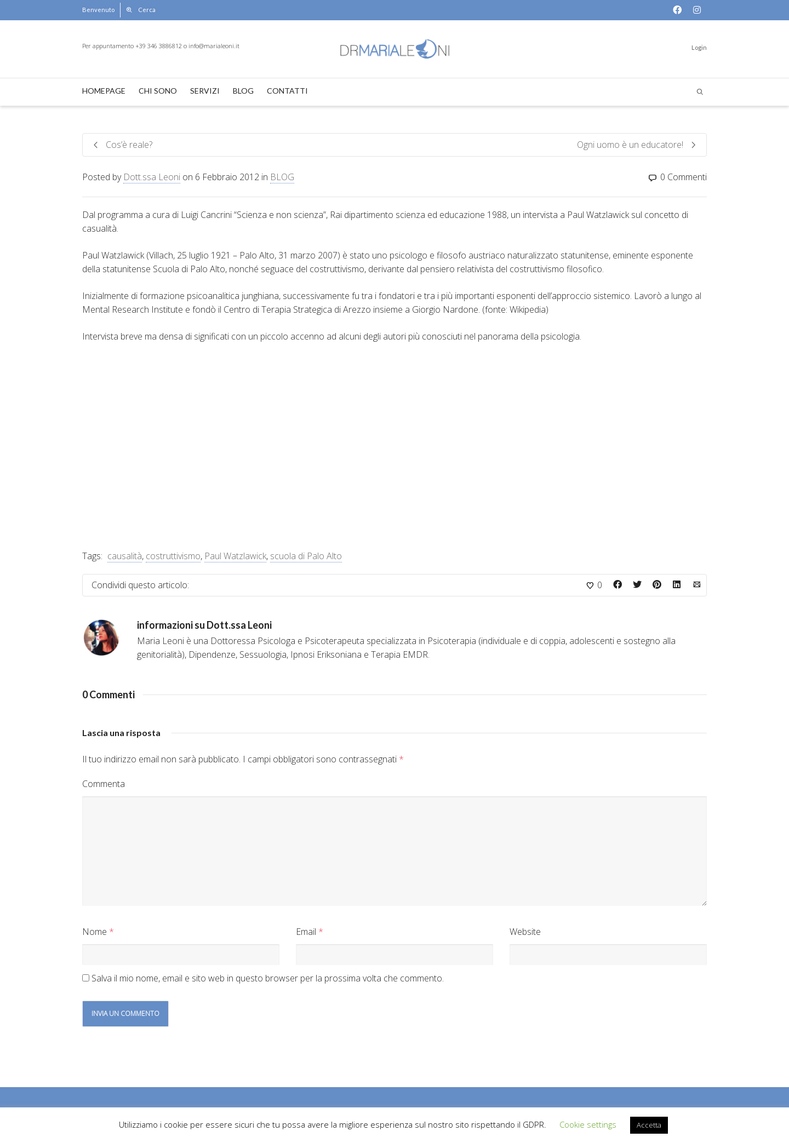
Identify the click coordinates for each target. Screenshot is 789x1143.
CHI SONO (158, 90)
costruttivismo (173, 556)
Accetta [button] (649, 1125)
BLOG (243, 90)
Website (525, 932)
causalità (124, 556)
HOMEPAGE (103, 90)
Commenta (103, 784)
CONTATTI (287, 90)
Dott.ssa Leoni (151, 177)
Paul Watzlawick (235, 556)
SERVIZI (205, 90)
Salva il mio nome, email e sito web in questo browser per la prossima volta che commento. (268, 978)
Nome (94, 932)
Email (306, 932)
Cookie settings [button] (587, 1124)
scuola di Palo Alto (306, 556)
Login (699, 47)
